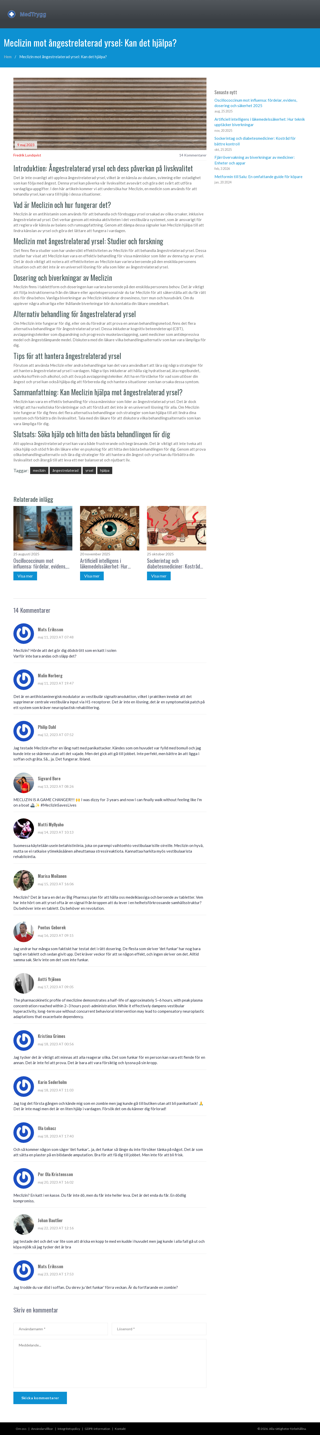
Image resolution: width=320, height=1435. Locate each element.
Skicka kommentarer (40, 1398)
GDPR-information (97, 1429)
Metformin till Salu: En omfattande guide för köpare (258, 176)
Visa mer (25, 575)
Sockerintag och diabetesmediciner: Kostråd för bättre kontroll (173, 563)
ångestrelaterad (66, 470)
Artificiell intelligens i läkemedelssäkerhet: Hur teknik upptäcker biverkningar (109, 563)
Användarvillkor (42, 1429)
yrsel (89, 470)
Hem (8, 56)
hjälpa (104, 470)
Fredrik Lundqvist (27, 155)
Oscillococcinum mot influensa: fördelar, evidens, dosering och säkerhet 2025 (40, 563)
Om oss (21, 1429)
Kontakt (120, 1429)
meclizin (39, 470)
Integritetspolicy (69, 1429)
